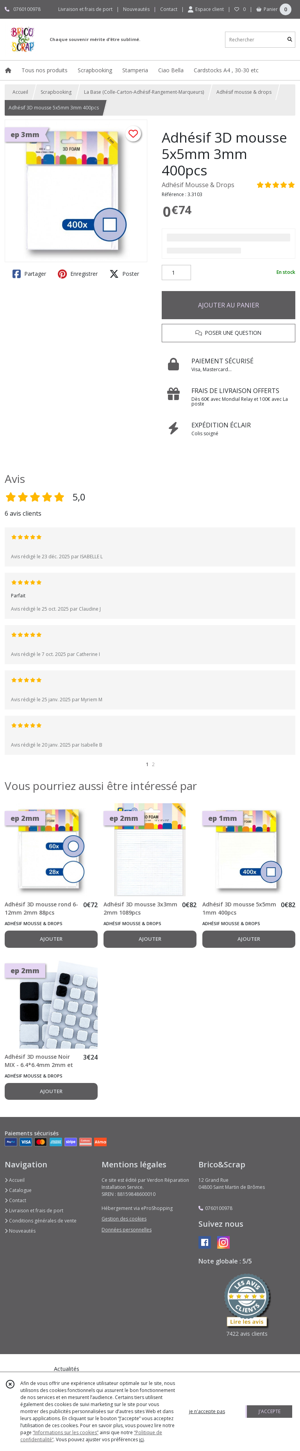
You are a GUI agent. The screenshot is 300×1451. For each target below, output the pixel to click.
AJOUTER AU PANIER (228, 305)
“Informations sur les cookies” (65, 1432)
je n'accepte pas (207, 1411)
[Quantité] (176, 273)
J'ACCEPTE (269, 1411)
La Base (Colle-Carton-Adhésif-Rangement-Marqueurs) (144, 92)
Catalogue (18, 1190)
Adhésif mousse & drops (243, 92)
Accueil (20, 92)
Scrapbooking (56, 92)
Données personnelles (127, 1229)
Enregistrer (78, 274)
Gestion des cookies (124, 1218)
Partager (29, 274)
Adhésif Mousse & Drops (198, 184)
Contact (168, 9)
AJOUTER (51, 938)
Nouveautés (20, 1231)
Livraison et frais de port (34, 1210)
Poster (124, 274)
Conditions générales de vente (41, 1220)
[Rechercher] (290, 39)
